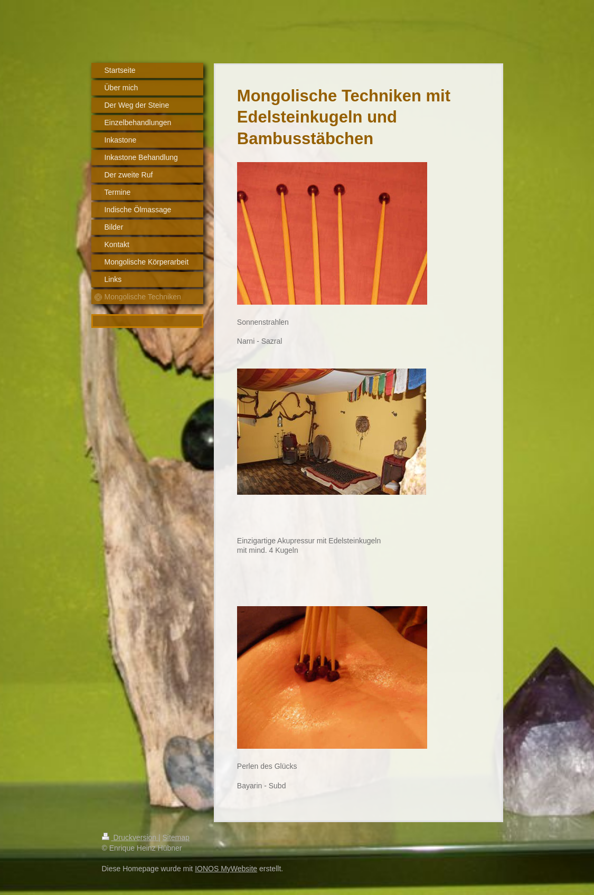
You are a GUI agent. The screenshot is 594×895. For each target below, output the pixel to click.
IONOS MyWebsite (226, 868)
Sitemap (176, 837)
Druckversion (130, 837)
